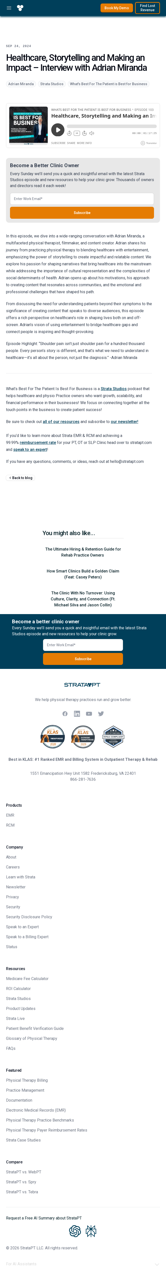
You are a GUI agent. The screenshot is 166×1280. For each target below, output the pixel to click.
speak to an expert (30, 449)
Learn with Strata (20, 877)
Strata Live (15, 1018)
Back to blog (20, 478)
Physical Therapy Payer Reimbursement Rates (46, 1130)
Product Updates (21, 1008)
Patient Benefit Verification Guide (35, 1028)
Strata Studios (52, 84)
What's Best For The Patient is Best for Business (108, 84)
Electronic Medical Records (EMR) (36, 1110)
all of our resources (61, 421)
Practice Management (25, 1090)
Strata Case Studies (23, 1140)
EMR (10, 815)
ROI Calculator (18, 988)
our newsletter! (124, 421)
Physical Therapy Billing (27, 1080)
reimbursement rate (38, 442)
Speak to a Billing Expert (27, 936)
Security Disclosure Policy (29, 917)
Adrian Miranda (21, 84)
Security (13, 907)
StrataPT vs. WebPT (23, 1172)
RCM (10, 825)
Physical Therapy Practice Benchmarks (40, 1120)
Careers (13, 867)
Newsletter (16, 887)
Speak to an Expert (22, 926)
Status (11, 946)
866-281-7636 (83, 779)
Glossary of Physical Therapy (31, 1038)
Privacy (12, 897)
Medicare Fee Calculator (27, 978)
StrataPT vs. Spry (21, 1182)
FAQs (11, 1048)
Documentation (19, 1100)
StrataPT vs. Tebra (22, 1192)
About (11, 857)
